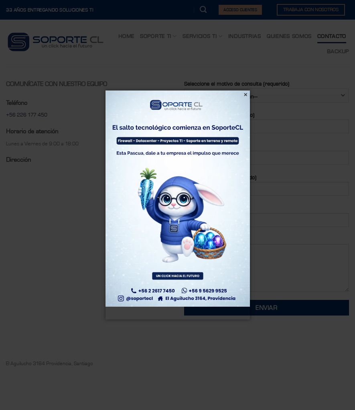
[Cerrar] (245, 94)
